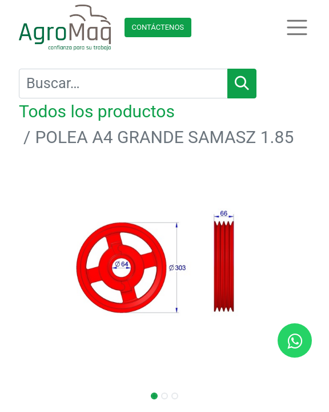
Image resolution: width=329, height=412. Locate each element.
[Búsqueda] (241, 83)
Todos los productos (97, 111)
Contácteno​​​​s (158, 27)
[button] (41, 269)
